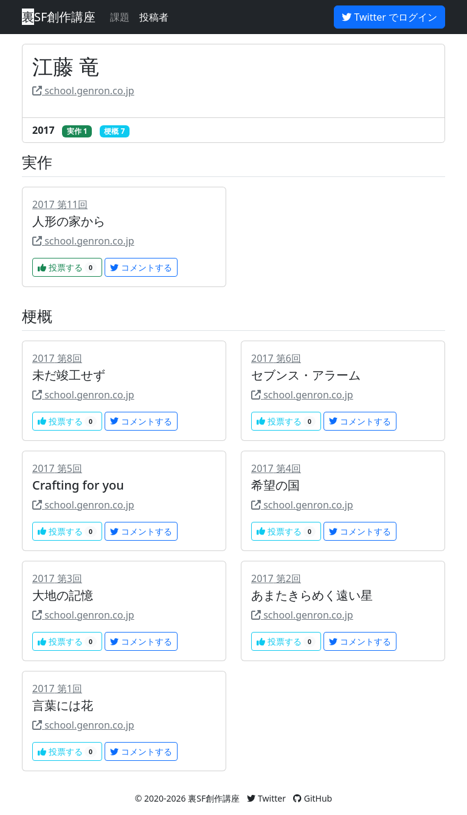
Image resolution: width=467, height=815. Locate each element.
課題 (120, 17)
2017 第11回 (60, 204)
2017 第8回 (57, 358)
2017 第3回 (57, 578)
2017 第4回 (276, 468)
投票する (67, 267)
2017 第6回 (276, 358)
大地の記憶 (62, 595)
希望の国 (275, 485)
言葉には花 (62, 705)
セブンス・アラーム (306, 375)
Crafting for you (78, 485)
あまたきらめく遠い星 (312, 595)
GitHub (312, 798)
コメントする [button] (141, 267)
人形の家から (68, 221)
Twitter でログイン (389, 17)
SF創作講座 (58, 17)
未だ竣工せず (68, 375)
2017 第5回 (57, 468)
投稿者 (153, 17)
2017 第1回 (57, 688)
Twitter (266, 798)
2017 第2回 (276, 578)
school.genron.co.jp (83, 90)
